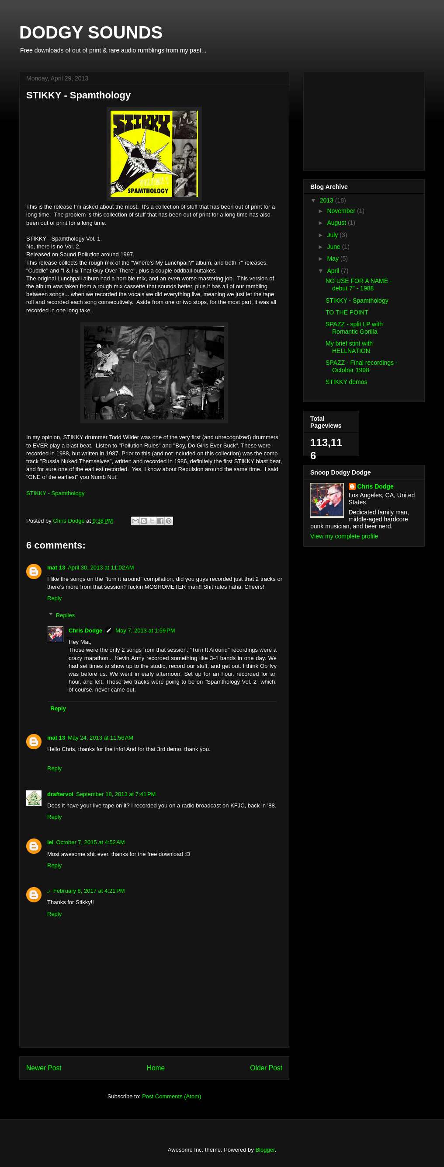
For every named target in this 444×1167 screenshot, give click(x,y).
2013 (327, 200)
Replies (65, 615)
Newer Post (44, 1068)
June (334, 246)
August (337, 222)
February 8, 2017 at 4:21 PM (89, 890)
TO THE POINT (347, 312)
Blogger (264, 1149)
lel (50, 842)
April (334, 270)
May (333, 258)
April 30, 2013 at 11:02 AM (101, 567)
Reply (54, 598)
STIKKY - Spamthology (55, 493)
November (342, 210)
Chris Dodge (85, 630)
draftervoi (60, 794)
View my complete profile (344, 536)
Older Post (266, 1068)
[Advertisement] (354, 118)
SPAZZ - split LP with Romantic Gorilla (354, 328)
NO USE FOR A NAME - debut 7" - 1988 (359, 284)
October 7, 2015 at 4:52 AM (90, 842)
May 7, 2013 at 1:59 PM (145, 630)
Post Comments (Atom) (171, 1096)
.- (49, 890)
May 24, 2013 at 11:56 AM (100, 737)
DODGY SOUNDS (91, 32)
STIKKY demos (346, 381)
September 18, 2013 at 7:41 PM (116, 794)
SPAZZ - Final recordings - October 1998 (362, 366)
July (333, 234)
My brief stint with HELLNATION (349, 347)
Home (156, 1068)
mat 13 (56, 567)
